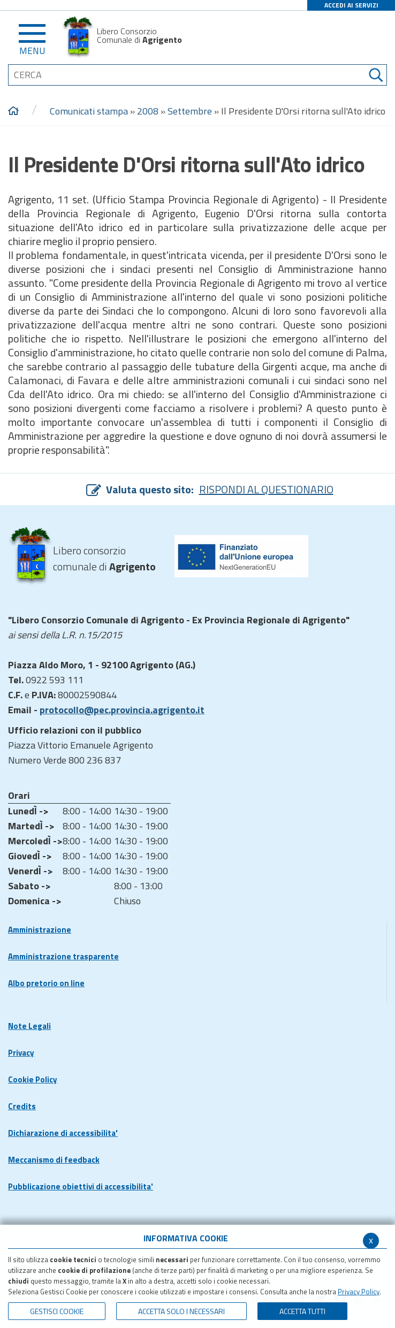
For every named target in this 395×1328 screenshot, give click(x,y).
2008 (147, 111)
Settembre (190, 111)
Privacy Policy (358, 1291)
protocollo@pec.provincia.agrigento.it (122, 710)
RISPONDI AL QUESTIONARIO (266, 489)
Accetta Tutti (302, 1311)
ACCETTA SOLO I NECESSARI (181, 1311)
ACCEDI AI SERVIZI (351, 5)
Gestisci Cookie (56, 1311)
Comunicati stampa (89, 111)
